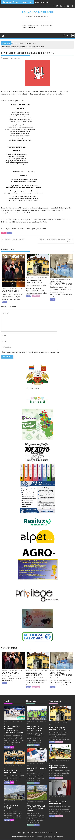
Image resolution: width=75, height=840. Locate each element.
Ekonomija (30, 745)
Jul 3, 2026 (5, 288)
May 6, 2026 (53, 797)
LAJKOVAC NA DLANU (37, 12)
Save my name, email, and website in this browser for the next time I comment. (31, 352)
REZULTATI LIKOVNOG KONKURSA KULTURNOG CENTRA (56, 240)
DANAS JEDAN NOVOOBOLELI (14, 239)
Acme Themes (58, 837)
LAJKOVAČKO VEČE (41, 2)
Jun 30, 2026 (8, 801)
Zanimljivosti (35, 295)
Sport (12, 747)
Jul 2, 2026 (54, 279)
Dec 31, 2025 (31, 721)
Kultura (4, 233)
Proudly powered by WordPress (23, 837)
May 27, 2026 (54, 760)
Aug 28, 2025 (31, 763)
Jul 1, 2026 (8, 765)
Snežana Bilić (15, 58)
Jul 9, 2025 (30, 801)
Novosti (10, 233)
